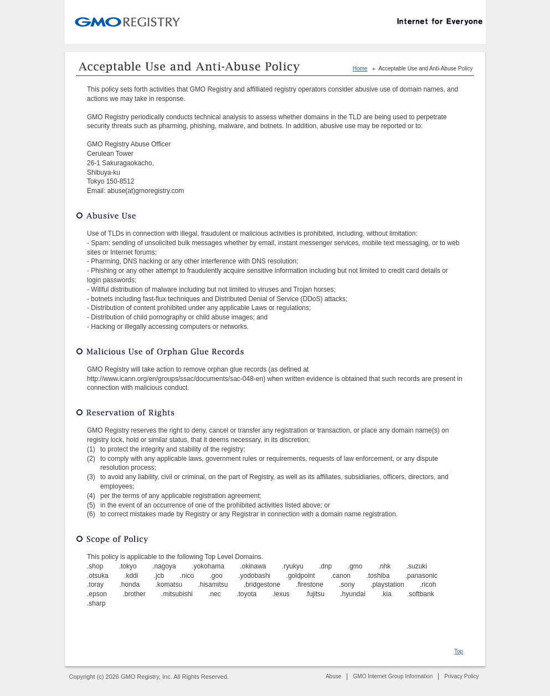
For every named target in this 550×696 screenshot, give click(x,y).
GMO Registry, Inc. (124, 20)
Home (360, 68)
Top (458, 651)
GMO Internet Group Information (393, 676)
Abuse (333, 676)
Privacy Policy (461, 676)
